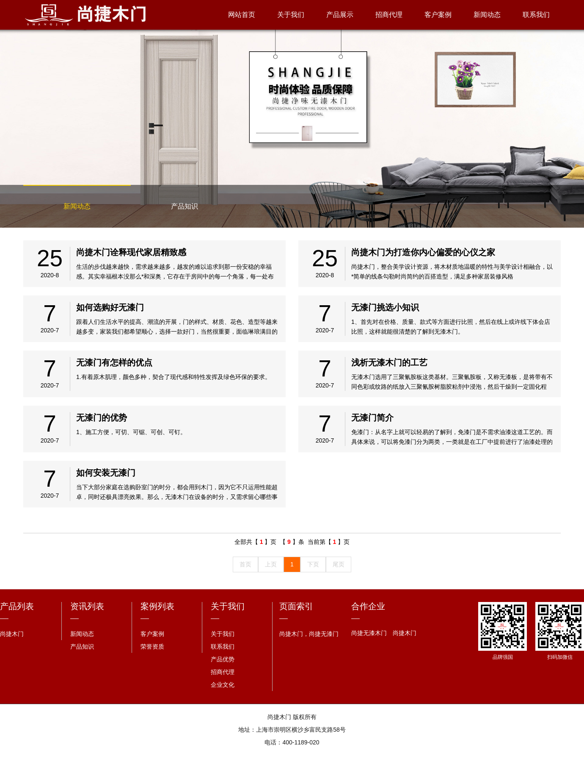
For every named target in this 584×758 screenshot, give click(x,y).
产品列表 (17, 606)
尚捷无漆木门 (369, 633)
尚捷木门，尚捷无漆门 (309, 633)
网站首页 (241, 14)
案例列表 (157, 606)
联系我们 (536, 14)
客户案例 (438, 14)
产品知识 (184, 206)
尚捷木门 (12, 633)
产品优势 (222, 659)
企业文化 (222, 684)
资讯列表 (87, 606)
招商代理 (388, 14)
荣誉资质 (152, 646)
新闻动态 (487, 14)
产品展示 (339, 14)
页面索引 (296, 606)
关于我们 (290, 14)
